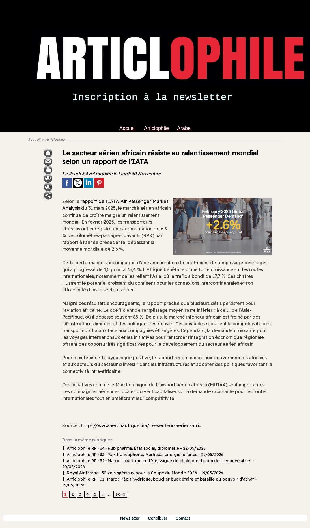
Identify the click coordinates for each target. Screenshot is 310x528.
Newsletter (129, 507)
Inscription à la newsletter (152, 97)
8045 (119, 483)
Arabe (184, 128)
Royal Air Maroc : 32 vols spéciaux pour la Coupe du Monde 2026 (126, 467)
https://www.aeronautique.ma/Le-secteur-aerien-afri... (147, 427)
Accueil (128, 128)
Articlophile (157, 128)
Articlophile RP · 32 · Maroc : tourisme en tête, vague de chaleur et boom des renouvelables (150, 461)
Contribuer (158, 507)
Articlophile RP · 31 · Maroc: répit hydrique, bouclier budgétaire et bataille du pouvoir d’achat (150, 473)
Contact (184, 507)
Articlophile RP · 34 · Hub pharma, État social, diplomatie (117, 450)
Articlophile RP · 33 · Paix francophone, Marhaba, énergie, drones (125, 455)
